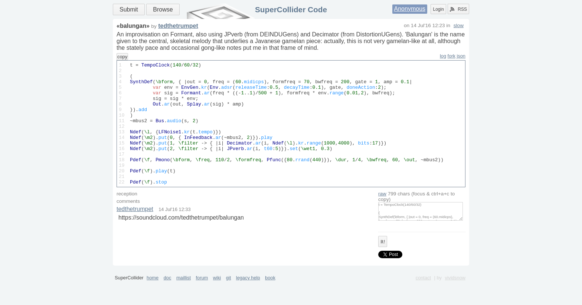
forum (202, 302)
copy (122, 56)
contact (423, 302)
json (461, 56)
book (270, 302)
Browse (163, 9)
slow (459, 25)
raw (382, 218)
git (228, 302)
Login (438, 9)
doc (167, 302)
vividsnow (455, 302)
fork (451, 56)
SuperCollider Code (291, 9)
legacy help (248, 302)
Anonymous (410, 9)
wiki (217, 302)
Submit (129, 9)
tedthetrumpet (178, 26)
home (152, 302)
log (443, 56)
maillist (183, 302)
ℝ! (382, 266)
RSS (458, 9)
